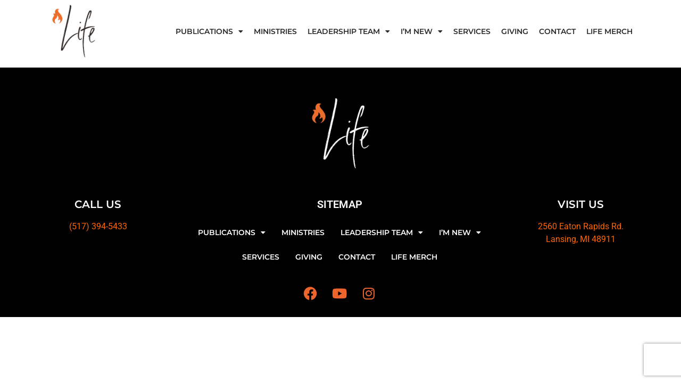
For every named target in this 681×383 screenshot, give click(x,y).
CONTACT (557, 31)
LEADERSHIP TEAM (349, 31)
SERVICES (472, 31)
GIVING (514, 31)
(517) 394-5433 (98, 226)
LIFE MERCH (609, 31)
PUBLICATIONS (209, 31)
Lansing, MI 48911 (581, 239)
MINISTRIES (275, 31)
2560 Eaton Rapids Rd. (581, 226)
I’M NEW (422, 31)
